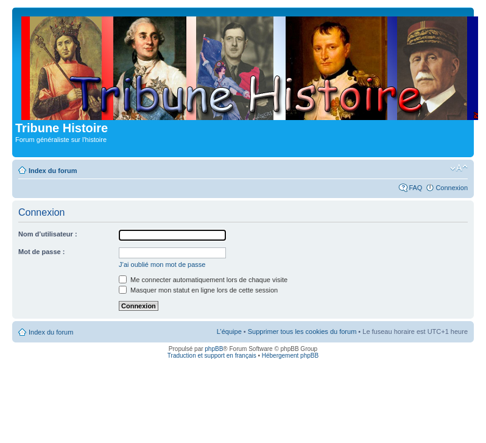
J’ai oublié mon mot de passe (162, 264)
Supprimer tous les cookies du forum (302, 331)
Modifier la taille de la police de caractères (459, 168)
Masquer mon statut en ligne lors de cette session (198, 290)
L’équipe (229, 331)
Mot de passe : (41, 251)
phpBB (214, 349)
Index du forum (53, 170)
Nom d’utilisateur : (47, 234)
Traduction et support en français (211, 355)
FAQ (415, 187)
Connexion (451, 187)
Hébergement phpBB (290, 355)
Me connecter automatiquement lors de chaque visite (203, 279)
